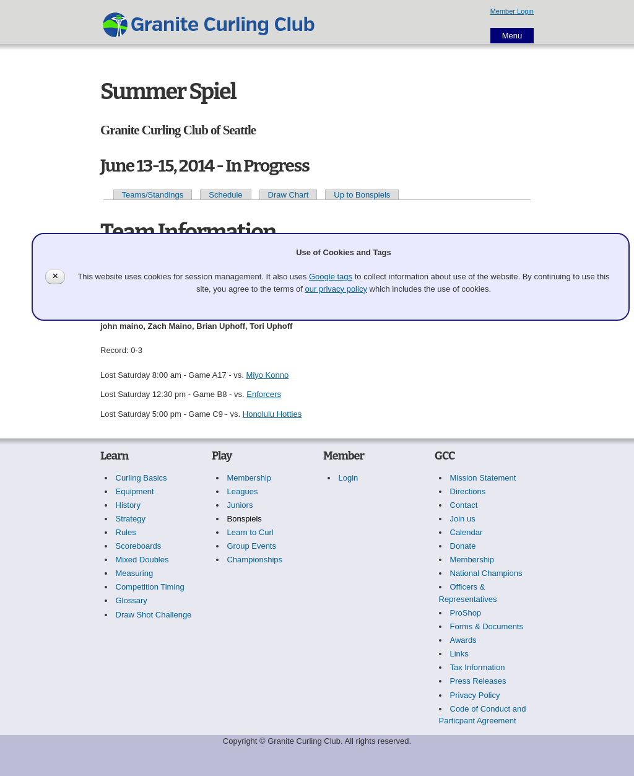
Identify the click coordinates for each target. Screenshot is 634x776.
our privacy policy (336, 289)
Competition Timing (150, 586)
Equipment (135, 491)
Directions (468, 491)
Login (348, 477)
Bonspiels (244, 518)
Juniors (240, 505)
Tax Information (477, 667)
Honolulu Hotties (272, 414)
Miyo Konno (267, 375)
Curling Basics (141, 477)
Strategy (130, 518)
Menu (512, 35)
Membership (249, 477)
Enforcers (263, 394)
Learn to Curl (250, 532)
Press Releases (478, 681)
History (128, 505)
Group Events (252, 546)
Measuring (135, 573)
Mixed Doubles (142, 559)
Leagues (242, 491)
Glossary (131, 600)
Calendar (466, 532)
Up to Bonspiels (362, 194)
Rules (126, 532)
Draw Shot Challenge (154, 614)
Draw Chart (288, 194)
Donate (463, 546)
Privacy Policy (475, 695)
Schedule (225, 194)
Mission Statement (483, 477)
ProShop (466, 612)
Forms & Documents (486, 626)
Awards (463, 640)
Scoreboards (139, 546)
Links (459, 653)
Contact (464, 505)
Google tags (330, 276)
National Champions (486, 573)
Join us (463, 518)
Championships (255, 559)
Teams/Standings (153, 194)
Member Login (512, 11)
